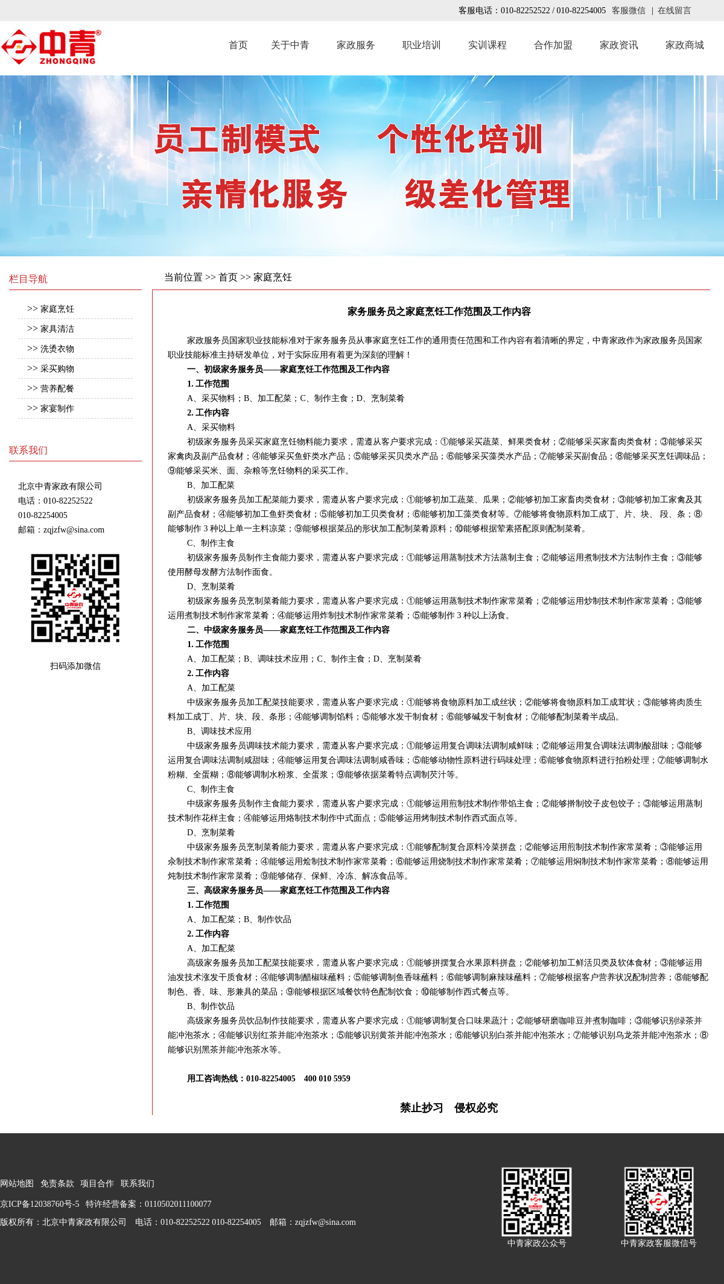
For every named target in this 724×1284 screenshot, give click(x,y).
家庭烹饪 (57, 309)
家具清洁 (57, 329)
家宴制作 (57, 408)
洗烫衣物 (57, 348)
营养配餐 (57, 388)
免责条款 (57, 1183)
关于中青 (290, 45)
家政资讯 (619, 45)
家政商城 (684, 45)
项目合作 (97, 1183)
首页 (238, 45)
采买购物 (57, 368)
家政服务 (356, 45)
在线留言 (674, 10)
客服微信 (629, 10)
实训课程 (487, 45)
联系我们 (137, 1183)
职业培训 (421, 45)
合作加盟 (553, 45)
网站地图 (17, 1183)
